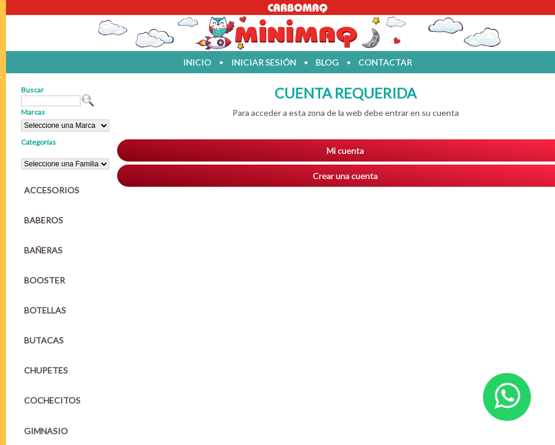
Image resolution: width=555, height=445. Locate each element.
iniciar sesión (263, 62)
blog (327, 62)
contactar (385, 62)
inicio (197, 62)
